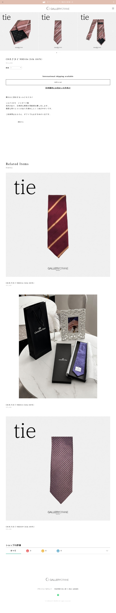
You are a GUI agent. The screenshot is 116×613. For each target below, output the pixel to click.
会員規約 (76, 589)
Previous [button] (3, 31)
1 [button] (56, 52)
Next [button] (112, 31)
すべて (13, 551)
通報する (21, 122)
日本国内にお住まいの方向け (58, 88)
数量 (7, 68)
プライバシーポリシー (44, 589)
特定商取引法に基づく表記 (63, 589)
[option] (58, 31)
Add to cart (58, 82)
